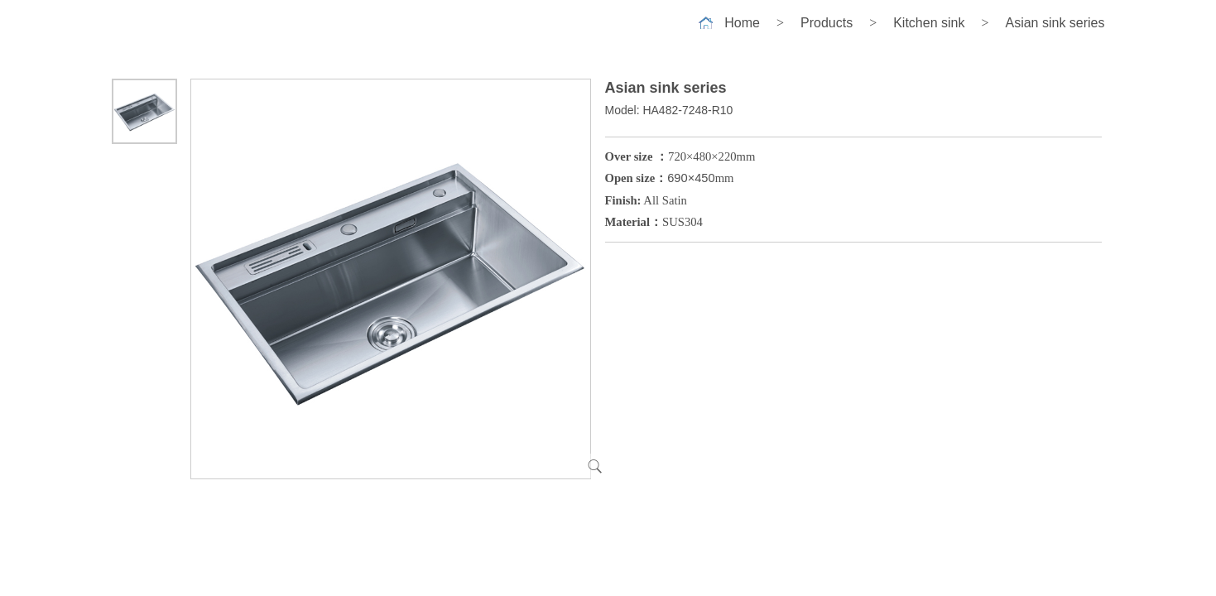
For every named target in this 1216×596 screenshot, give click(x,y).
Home (742, 23)
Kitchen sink (928, 23)
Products (826, 23)
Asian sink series (1054, 23)
